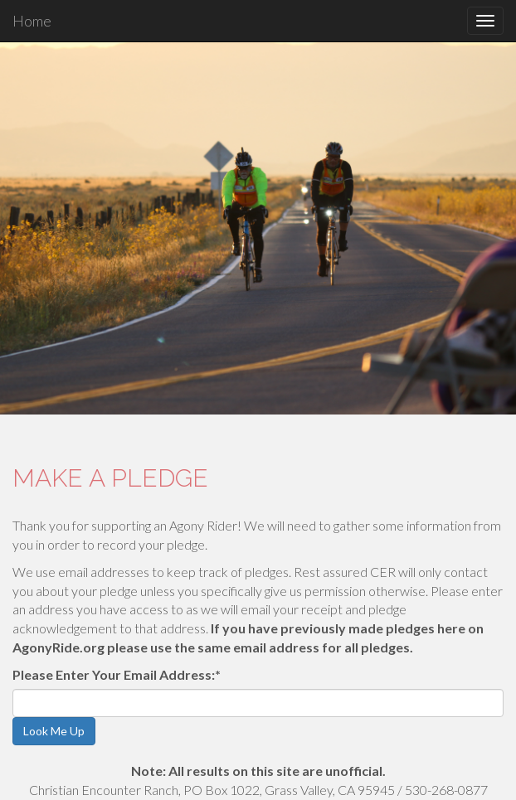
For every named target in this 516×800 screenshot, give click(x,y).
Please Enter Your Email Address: (116, 674)
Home (31, 21)
